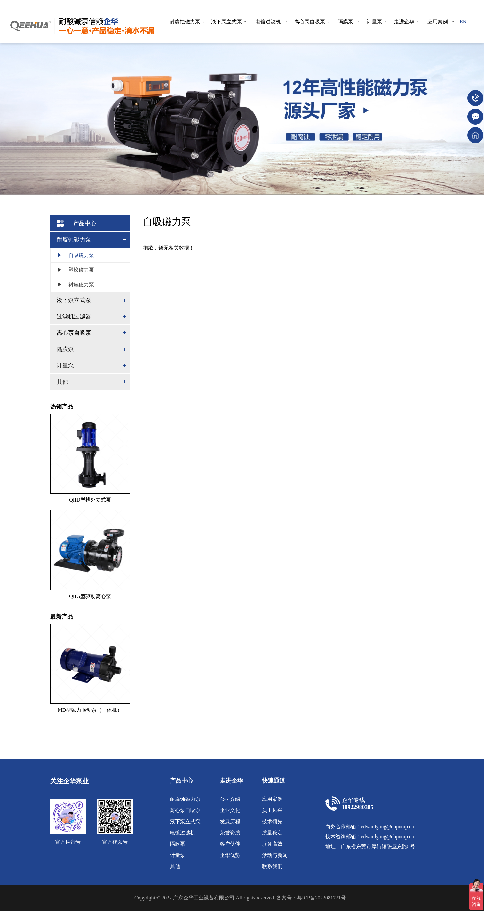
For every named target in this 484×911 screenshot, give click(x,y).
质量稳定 (272, 832)
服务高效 (272, 844)
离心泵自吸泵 (185, 810)
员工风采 (272, 810)
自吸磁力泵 (72, 255)
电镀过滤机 (182, 832)
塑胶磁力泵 (72, 270)
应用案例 (272, 799)
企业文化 (230, 810)
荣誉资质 (230, 832)
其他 (62, 382)
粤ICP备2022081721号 (321, 897)
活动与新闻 (275, 855)
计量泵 (177, 855)
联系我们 (272, 866)
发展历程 (230, 821)
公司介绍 (230, 799)
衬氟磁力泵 (72, 284)
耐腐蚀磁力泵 (185, 799)
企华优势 (230, 855)
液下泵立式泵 (185, 821)
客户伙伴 (230, 844)
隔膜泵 (177, 844)
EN (463, 21)
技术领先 (272, 821)
